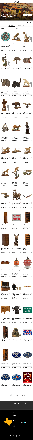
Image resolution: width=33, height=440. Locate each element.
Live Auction (4, 13)
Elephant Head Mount (16, 68)
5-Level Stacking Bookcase (26, 249)
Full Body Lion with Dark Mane (5, 159)
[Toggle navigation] (29, 1)
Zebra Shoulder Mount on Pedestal (27, 136)
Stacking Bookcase (4, 340)
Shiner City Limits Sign (27, 318)
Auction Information (21, 25)
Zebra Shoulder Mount (16, 248)
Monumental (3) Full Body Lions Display (5, 136)
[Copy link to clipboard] (25, 22)
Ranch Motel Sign (15, 226)
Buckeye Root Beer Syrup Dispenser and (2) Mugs (16, 296)
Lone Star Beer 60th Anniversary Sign (5, 386)
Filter (3, 28)
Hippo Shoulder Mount (27, 68)
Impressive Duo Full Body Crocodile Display (5, 69)
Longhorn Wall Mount (27, 294)
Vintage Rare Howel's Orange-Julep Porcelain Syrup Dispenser (16, 272)
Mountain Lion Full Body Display (15, 181)
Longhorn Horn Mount (27, 203)
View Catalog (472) (26, 15)
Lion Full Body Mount (16, 45)
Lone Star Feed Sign (27, 340)
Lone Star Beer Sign (27, 363)
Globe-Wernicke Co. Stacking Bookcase (27, 226)
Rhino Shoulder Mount (16, 91)
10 (22, 395)
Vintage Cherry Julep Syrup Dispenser (27, 271)
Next (24, 395)
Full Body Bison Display (16, 113)
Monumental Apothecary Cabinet (5, 271)
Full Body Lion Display (27, 158)
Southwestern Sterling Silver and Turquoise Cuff (5, 46)
